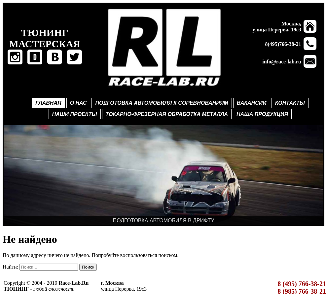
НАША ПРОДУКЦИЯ (262, 114)
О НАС (78, 103)
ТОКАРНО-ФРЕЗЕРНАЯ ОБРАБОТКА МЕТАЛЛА (167, 114)
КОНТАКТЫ (290, 103)
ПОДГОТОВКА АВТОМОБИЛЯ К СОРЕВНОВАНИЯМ (161, 103)
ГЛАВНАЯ (48, 103)
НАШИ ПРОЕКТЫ (74, 114)
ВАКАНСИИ (252, 103)
